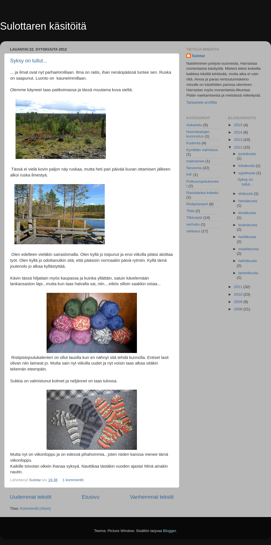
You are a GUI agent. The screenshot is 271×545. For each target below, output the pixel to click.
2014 (238, 132)
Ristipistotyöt (197, 204)
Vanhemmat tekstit (152, 497)
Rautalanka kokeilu (202, 193)
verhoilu (193, 224)
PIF (189, 175)
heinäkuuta (248, 201)
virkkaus (193, 231)
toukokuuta (248, 225)
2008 (238, 309)
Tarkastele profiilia (201, 102)
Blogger (169, 531)
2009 (238, 302)
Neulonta (194, 168)
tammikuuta (248, 273)
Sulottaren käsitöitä (43, 26)
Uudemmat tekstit (30, 497)
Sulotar (198, 56)
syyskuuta (248, 173)
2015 (238, 125)
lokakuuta (247, 166)
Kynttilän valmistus (202, 150)
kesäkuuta (247, 213)
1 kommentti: (73, 480)
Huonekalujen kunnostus (198, 134)
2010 (238, 294)
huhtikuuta (247, 237)
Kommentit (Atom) (35, 508)
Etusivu (90, 497)
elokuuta (246, 193)
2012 (238, 147)
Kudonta (193, 143)
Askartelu (194, 125)
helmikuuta (248, 261)
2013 (238, 140)
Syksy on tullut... (28, 61)
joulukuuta (247, 154)
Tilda (190, 211)
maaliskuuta (249, 249)
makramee (195, 161)
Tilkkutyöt (194, 217)
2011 (238, 287)
